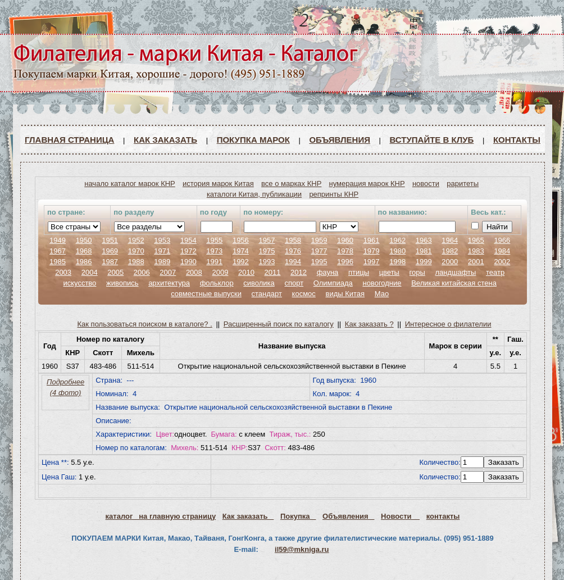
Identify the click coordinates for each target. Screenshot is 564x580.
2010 (246, 272)
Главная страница (69, 139)
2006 (142, 272)
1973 (214, 251)
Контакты (516, 139)
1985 (57, 261)
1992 (241, 261)
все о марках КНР (291, 183)
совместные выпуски (206, 293)
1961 (371, 240)
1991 (214, 261)
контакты (443, 516)
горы (417, 272)
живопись (122, 283)
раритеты (463, 183)
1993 (266, 261)
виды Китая (345, 293)
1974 (241, 251)
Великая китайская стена (454, 283)
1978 (345, 251)
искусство (79, 283)
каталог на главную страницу (161, 516)
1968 (84, 251)
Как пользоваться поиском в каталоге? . (145, 324)
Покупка (298, 516)
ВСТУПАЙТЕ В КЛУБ (432, 139)
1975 (266, 251)
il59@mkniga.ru (302, 549)
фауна (328, 272)
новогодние (381, 283)
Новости (400, 516)
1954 (188, 240)
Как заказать (165, 139)
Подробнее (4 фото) (65, 387)
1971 (162, 251)
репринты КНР (333, 194)
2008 (194, 272)
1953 (162, 240)
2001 (476, 261)
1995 (319, 261)
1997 (371, 261)
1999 (424, 261)
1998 (397, 261)
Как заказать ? (369, 324)
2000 (450, 261)
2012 (298, 272)
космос (304, 293)
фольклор (217, 283)
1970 (136, 251)
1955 (214, 240)
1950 (84, 240)
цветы (389, 272)
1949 (57, 240)
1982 (450, 251)
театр (495, 272)
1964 (450, 240)
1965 (476, 240)
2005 (115, 272)
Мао (382, 293)
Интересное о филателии (448, 324)
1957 (266, 240)
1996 (345, 261)
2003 (63, 272)
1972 (188, 251)
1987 (110, 261)
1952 (136, 240)
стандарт (267, 293)
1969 (110, 251)
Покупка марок (253, 139)
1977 (319, 251)
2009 (220, 272)
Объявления (339, 139)
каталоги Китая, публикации (254, 194)
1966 (502, 240)
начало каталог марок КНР (129, 183)
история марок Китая (218, 183)
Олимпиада (333, 283)
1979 (371, 251)
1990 (188, 261)
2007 (168, 272)
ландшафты (455, 272)
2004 (89, 272)
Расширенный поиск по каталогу (279, 324)
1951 (110, 240)
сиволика (259, 283)
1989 (162, 261)
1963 (424, 240)
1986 (84, 261)
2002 (502, 261)
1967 (57, 251)
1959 (319, 240)
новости (425, 183)
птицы (358, 272)
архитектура (169, 283)
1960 (345, 240)
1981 (424, 251)
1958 (293, 240)
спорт (293, 283)
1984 (502, 251)
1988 (136, 261)
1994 (293, 261)
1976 (293, 251)
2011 (273, 272)
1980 (397, 251)
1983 (476, 251)
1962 (397, 240)
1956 (241, 240)
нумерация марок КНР (367, 183)
